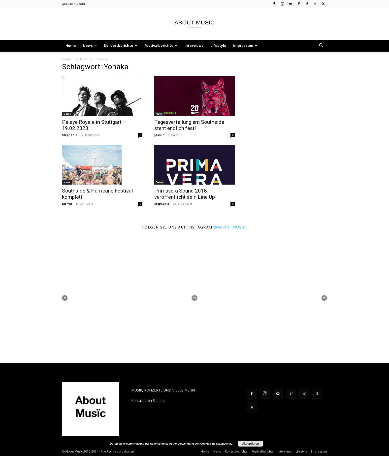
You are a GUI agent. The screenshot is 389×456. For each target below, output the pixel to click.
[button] (321, 46)
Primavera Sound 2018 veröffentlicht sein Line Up (184, 194)
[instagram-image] (65, 298)
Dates (67, 113)
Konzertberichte (120, 45)
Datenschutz (224, 443)
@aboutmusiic (230, 227)
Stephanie (69, 135)
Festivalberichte (160, 45)
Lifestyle (218, 45)
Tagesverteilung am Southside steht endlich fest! (189, 125)
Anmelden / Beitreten (74, 3)
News (90, 45)
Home (70, 45)
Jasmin (159, 135)
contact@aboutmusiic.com (187, 400)
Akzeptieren (250, 443)
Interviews (194, 45)
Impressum (245, 45)
